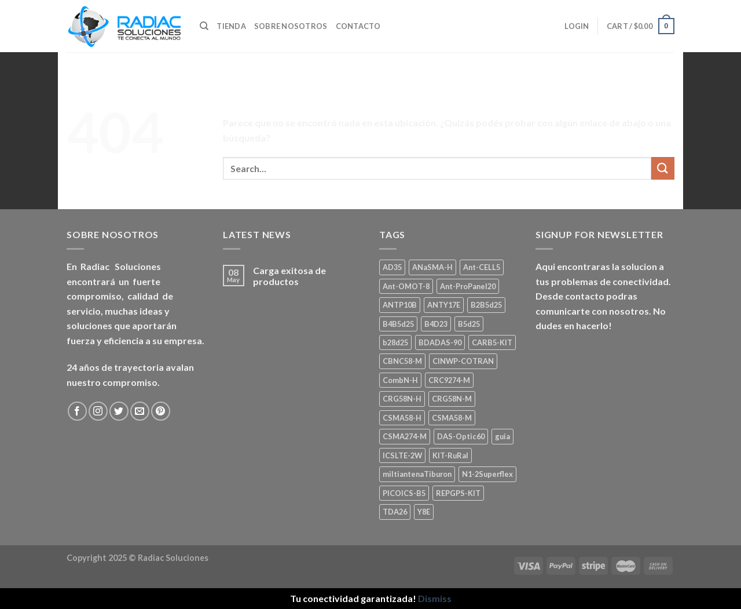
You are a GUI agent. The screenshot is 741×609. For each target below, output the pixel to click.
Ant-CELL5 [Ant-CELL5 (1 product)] (481, 267)
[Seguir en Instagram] (98, 411)
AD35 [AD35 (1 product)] (392, 267)
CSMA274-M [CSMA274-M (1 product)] (405, 436)
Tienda (231, 26)
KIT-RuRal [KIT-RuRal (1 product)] (450, 455)
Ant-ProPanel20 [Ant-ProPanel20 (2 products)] (468, 286)
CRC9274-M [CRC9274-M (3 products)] (449, 380)
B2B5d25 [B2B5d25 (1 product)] (486, 304)
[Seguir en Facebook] (77, 411)
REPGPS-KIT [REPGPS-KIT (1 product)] (458, 493)
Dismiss (435, 598)
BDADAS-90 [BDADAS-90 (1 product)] (440, 342)
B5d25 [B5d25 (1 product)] (469, 324)
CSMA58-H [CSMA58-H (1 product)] (402, 417)
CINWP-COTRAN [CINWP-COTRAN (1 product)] (463, 361)
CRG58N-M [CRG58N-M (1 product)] (452, 398)
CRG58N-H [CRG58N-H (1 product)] (402, 398)
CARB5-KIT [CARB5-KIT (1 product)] (492, 342)
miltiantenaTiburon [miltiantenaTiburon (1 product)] (417, 474)
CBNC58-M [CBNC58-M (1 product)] (402, 361)
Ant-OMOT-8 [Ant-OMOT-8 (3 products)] (406, 286)
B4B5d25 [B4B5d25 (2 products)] (398, 324)
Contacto (358, 26)
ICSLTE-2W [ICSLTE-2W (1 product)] (402, 455)
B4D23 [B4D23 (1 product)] (435, 324)
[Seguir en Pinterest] (160, 411)
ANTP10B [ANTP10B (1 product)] (400, 304)
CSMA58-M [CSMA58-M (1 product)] (452, 417)
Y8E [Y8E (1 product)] (423, 511)
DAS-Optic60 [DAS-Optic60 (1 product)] (461, 436)
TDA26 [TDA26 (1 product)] (395, 511)
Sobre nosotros (291, 26)
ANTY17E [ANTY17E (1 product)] (443, 304)
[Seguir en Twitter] (119, 411)
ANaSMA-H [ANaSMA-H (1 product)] (432, 267)
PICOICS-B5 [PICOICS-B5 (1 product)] (404, 493)
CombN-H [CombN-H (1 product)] (400, 380)
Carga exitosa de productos (289, 276)
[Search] (204, 26)
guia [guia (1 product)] (502, 436)
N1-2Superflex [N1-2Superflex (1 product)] (487, 474)
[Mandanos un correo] (139, 411)
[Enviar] (662, 168)
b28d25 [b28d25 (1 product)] (395, 342)
